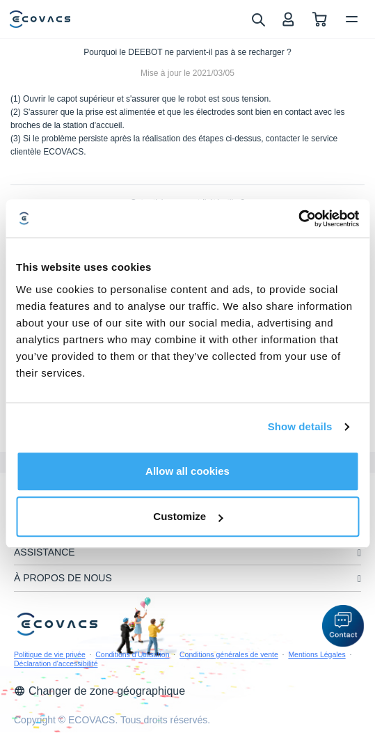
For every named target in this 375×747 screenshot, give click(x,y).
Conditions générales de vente (228, 654)
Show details (300, 426)
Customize (188, 516)
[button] (343, 626)
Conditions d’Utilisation (132, 654)
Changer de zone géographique (99, 691)
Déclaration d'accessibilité (55, 663)
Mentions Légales (316, 654)
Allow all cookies (187, 471)
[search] (258, 19)
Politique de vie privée (50, 654)
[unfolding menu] (359, 553)
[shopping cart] (319, 19)
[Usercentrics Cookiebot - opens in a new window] (298, 219)
